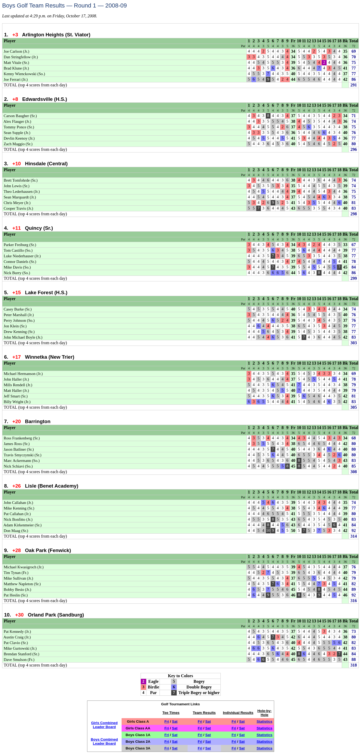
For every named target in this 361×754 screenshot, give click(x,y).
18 (339, 41)
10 (299, 41)
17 (334, 41)
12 (309, 41)
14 (319, 41)
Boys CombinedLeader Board (104, 741)
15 (324, 41)
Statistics (264, 721)
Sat (175, 721)
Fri (166, 721)
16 (329, 41)
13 (314, 41)
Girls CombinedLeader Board (104, 725)
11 (304, 41)
